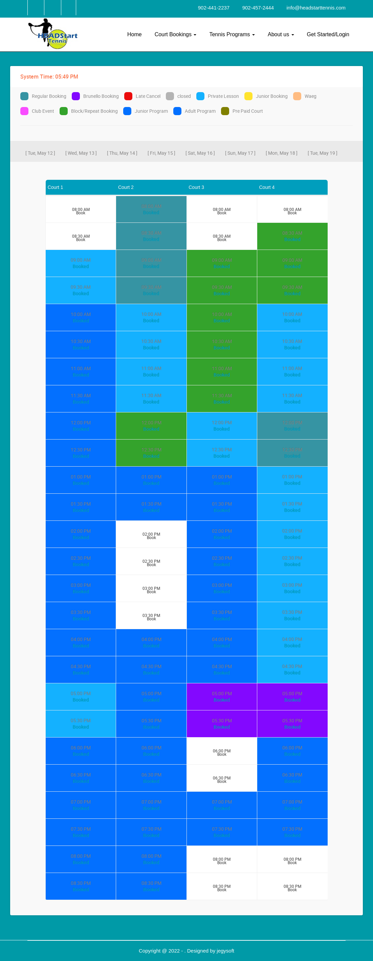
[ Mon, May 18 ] (282, 153)
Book (81, 211)
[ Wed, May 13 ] (81, 153)
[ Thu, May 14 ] (122, 153)
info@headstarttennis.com (316, 7)
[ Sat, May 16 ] (200, 153)
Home (134, 34)
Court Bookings (176, 34)
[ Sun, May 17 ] (240, 153)
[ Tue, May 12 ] (40, 153)
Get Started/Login (328, 34)
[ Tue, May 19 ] (322, 153)
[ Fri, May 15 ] (161, 153)
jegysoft (225, 951)
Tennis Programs (232, 34)
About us (281, 34)
